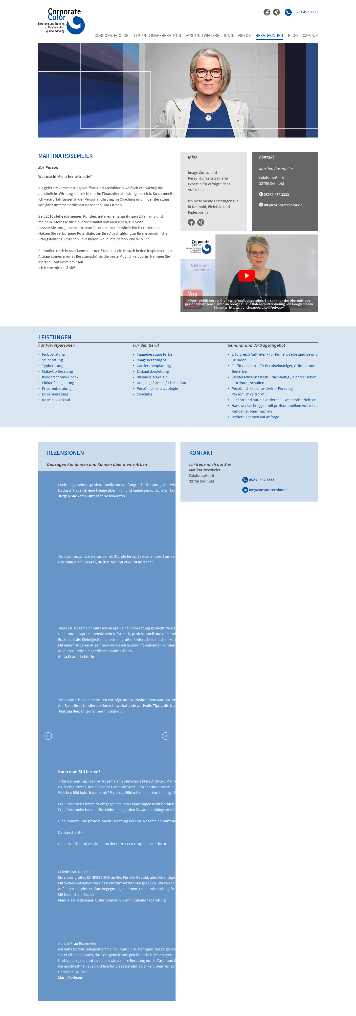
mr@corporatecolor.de (283, 204)
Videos (244, 35)
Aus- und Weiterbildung (209, 35)
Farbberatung (53, 354)
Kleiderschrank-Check (60, 376)
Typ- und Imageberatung (157, 35)
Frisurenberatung (56, 388)
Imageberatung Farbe (154, 354)
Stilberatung (52, 359)
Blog (293, 35)
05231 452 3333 (258, 479)
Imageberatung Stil (152, 359)
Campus (310, 35)
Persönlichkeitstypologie (157, 388)
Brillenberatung (55, 394)
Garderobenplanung (154, 365)
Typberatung (52, 365)
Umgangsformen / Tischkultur (162, 382)
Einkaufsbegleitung (58, 382)
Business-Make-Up (152, 376)
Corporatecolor (111, 35)
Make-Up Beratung (57, 371)
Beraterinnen (269, 35)
